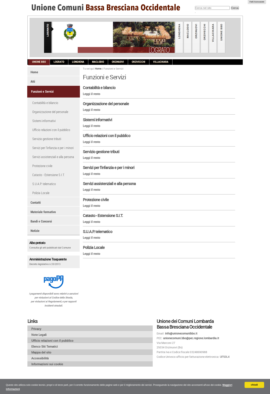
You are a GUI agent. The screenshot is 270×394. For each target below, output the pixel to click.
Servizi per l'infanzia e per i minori (108, 167)
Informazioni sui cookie (47, 364)
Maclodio (98, 62)
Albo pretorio (37, 243)
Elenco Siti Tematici (44, 346)
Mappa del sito (41, 352)
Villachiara (160, 62)
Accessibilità (40, 358)
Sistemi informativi (97, 119)
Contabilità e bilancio (99, 87)
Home (98, 68)
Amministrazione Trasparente (47, 259)
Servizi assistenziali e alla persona (109, 183)
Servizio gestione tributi (101, 151)
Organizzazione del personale (106, 103)
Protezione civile (96, 199)
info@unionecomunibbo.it (181, 333)
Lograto (59, 62)
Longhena (78, 62)
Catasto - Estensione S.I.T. (103, 215)
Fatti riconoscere (256, 2)
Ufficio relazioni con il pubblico (106, 135)
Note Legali (39, 335)
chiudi (254, 384)
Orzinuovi (118, 62)
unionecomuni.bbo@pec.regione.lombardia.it (191, 338)
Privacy (36, 329)
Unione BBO (39, 62)
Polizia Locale (94, 247)
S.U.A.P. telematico (97, 231)
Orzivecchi (138, 62)
